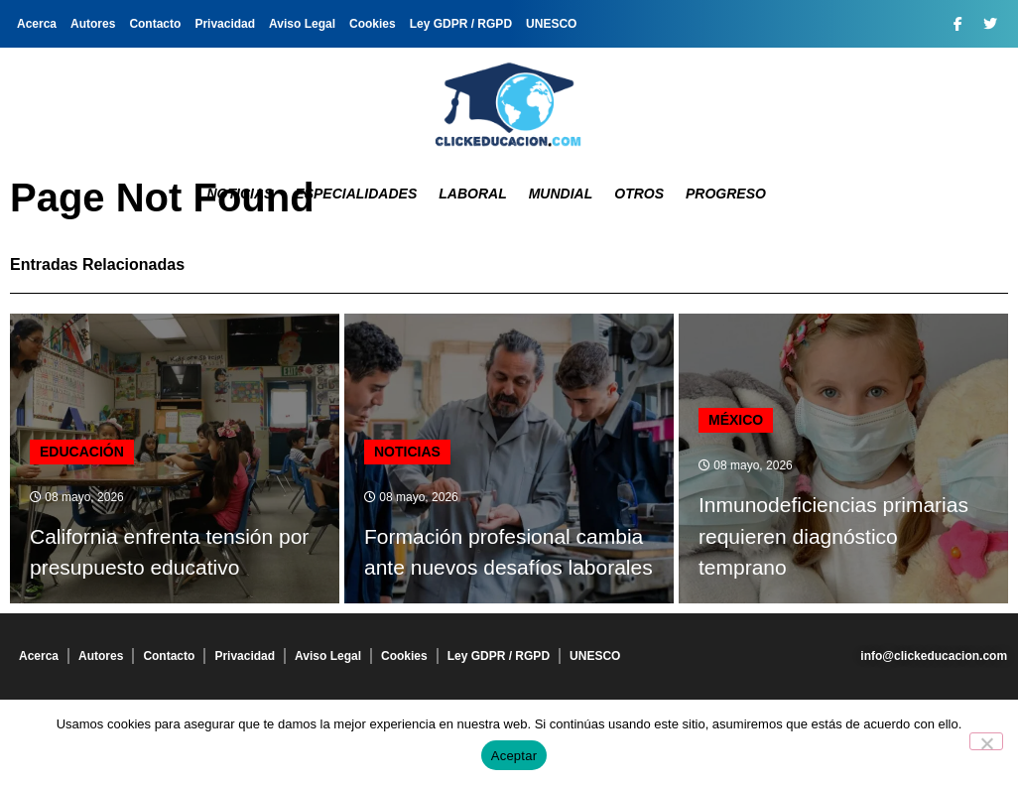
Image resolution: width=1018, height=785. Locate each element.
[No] (986, 741)
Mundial (561, 193)
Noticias (239, 193)
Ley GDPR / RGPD (461, 24)
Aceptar (514, 755)
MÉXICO (735, 420)
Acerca (37, 24)
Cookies (372, 24)
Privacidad (224, 24)
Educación (82, 451)
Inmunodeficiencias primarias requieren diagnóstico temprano (833, 536)
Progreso (726, 193)
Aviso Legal (302, 24)
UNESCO (551, 24)
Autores (92, 24)
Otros (639, 193)
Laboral (472, 193)
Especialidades (356, 193)
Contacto (155, 24)
